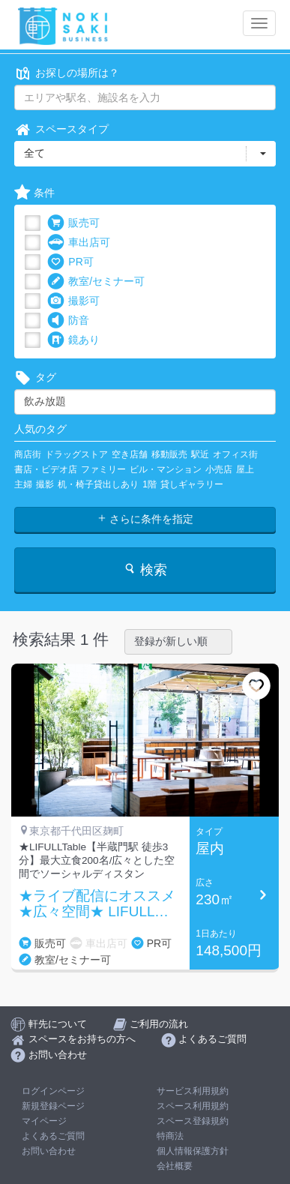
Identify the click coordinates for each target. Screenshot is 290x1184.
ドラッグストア (76, 454)
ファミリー (103, 469)
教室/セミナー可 (96, 281)
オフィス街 (235, 454)
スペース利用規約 (193, 1106)
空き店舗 (130, 454)
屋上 (245, 469)
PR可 (70, 262)
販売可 (73, 223)
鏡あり (73, 340)
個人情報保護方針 (193, 1151)
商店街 (27, 454)
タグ (35, 377)
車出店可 (78, 242)
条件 (34, 193)
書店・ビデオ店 (45, 469)
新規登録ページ (53, 1106)
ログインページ (53, 1091)
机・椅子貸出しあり (98, 484)
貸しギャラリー (191, 484)
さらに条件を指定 (145, 519)
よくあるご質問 (53, 1136)
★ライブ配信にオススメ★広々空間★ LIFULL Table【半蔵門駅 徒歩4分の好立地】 (98, 904)
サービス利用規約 (193, 1091)
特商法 (170, 1136)
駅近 (200, 454)
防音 (68, 320)
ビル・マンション (166, 469)
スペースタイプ (61, 129)
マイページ (44, 1121)
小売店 (218, 469)
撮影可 (73, 301)
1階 (149, 484)
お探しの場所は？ (66, 73)
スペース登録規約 (193, 1121)
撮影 (45, 484)
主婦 (23, 484)
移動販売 (169, 454)
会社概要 (175, 1166)
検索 (145, 569)
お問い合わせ (49, 1151)
